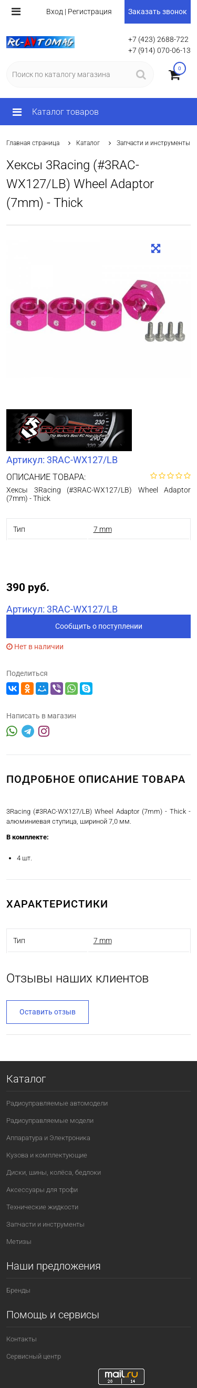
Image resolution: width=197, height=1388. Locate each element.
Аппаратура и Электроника (48, 1138)
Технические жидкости (42, 1207)
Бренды (18, 1290)
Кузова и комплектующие (46, 1155)
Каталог (88, 143)
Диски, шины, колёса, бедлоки (53, 1172)
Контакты (21, 1339)
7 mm (103, 529)
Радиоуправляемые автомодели (57, 1103)
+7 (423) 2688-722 (158, 39)
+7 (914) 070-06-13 (159, 50)
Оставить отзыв (47, 1012)
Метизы (19, 1241)
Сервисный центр (33, 1356)
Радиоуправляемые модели (50, 1120)
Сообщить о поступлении (98, 626)
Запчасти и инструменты (153, 143)
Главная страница (32, 143)
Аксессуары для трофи (42, 1190)
